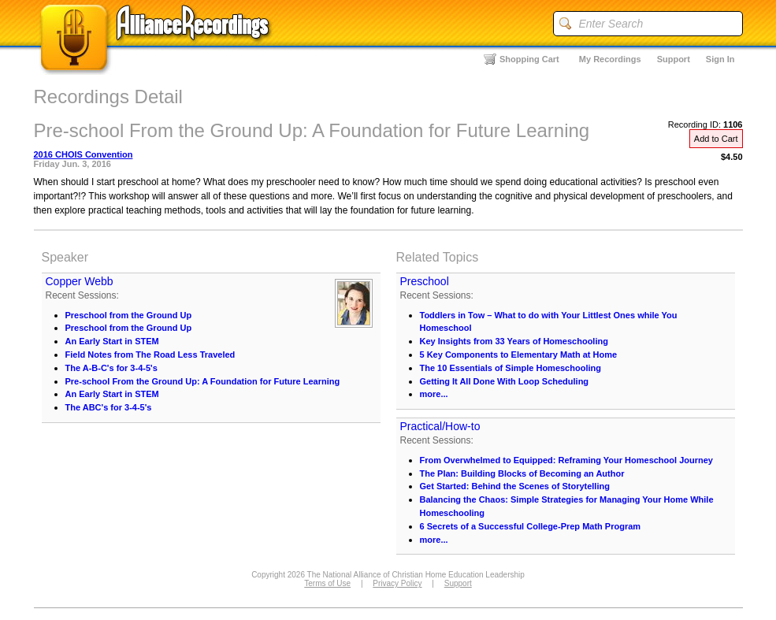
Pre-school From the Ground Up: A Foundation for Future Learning (202, 381)
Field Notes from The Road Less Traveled (150, 354)
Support (673, 59)
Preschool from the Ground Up (128, 315)
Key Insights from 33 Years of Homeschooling (514, 341)
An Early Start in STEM (112, 341)
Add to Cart (716, 138)
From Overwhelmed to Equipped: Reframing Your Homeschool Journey (566, 460)
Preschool (424, 281)
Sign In (720, 59)
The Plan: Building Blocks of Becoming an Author (522, 473)
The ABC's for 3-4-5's (108, 407)
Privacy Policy (397, 583)
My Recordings (610, 59)
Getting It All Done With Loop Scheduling (504, 381)
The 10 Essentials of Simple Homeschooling (510, 368)
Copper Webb (79, 281)
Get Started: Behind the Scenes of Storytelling (515, 486)
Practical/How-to (440, 426)
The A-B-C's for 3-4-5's (111, 368)
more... (434, 394)
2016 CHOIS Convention (83, 154)
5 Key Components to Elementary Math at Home (519, 354)
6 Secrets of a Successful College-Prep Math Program (530, 526)
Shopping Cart (529, 59)
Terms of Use (327, 583)
